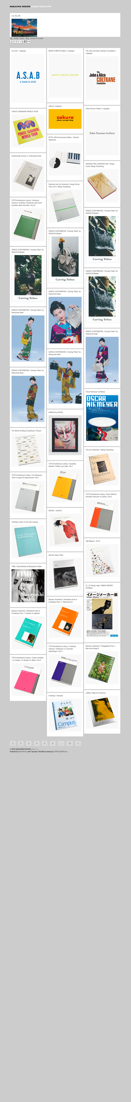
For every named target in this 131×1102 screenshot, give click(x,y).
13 (70, 730)
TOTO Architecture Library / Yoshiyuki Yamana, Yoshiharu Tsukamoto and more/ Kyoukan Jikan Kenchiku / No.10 (27, 189)
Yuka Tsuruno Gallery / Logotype (97, 95)
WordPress (23, 738)
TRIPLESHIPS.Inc (61, 738)
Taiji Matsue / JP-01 (93, 528)
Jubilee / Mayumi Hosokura (96, 679)
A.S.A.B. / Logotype (19, 37)
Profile (16, 25)
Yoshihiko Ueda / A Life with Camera (25, 508)
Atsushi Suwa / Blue (56, 542)
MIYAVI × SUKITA (55, 497)
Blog (27, 25)
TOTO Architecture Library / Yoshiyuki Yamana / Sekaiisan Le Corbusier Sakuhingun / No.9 (62, 635)
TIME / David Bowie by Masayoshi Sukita (27, 553)
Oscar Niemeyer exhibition (95, 378)
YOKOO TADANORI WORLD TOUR (25, 98)
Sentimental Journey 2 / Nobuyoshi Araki (26, 142)
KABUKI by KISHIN (56, 399)
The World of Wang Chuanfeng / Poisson (26, 417)
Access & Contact (36, 25)
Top (11, 25)
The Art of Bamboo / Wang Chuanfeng (100, 436)
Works (22, 25)
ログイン (35, 736)
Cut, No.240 (16, 16)
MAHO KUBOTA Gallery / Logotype (61, 37)
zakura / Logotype (55, 93)
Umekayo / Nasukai (56, 682)
